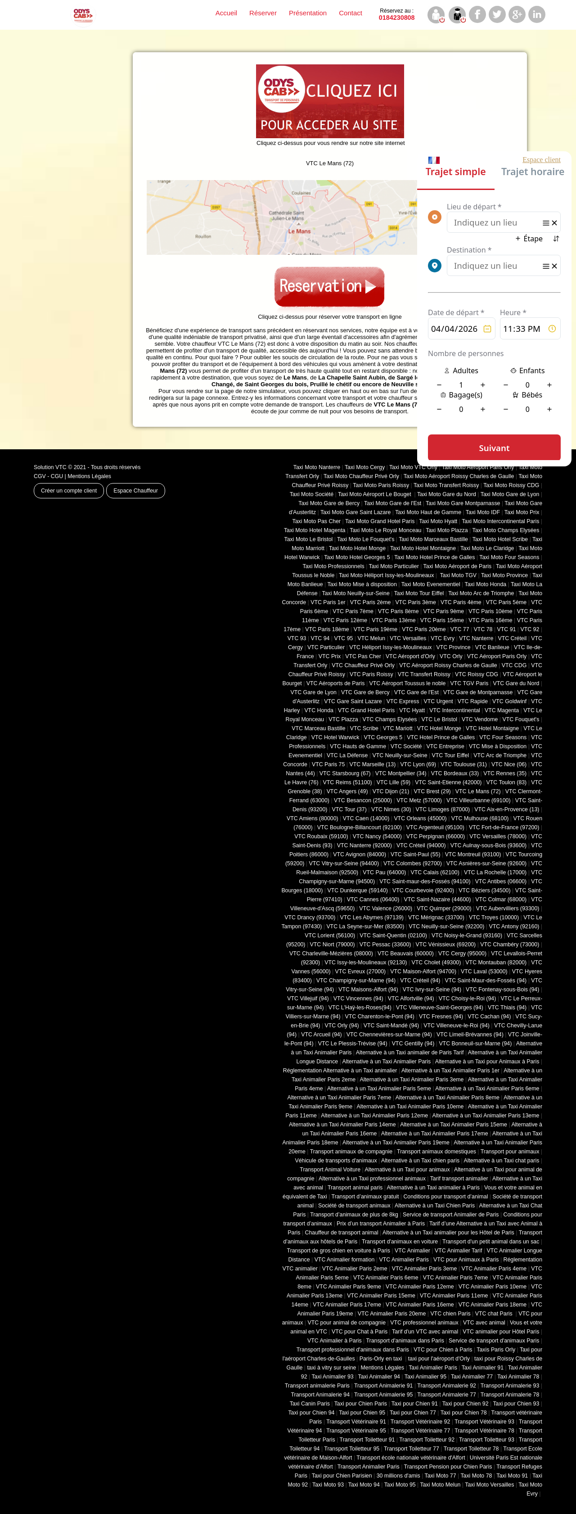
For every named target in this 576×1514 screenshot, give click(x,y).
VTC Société (406, 746)
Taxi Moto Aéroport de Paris (457, 566)
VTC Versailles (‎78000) (497, 836)
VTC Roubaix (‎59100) (321, 836)
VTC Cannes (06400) (373, 899)
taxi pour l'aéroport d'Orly (439, 1359)
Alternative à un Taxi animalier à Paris (433, 1187)
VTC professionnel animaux (424, 1323)
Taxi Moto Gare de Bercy (329, 503)
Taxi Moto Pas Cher (316, 521)
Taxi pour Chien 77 (413, 1413)
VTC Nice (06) (508, 764)
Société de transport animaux (354, 1205)
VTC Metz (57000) (419, 800)
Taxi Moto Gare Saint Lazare (355, 512)
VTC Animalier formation (345, 1259)
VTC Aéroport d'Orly (410, 656)
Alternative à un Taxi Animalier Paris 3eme (412, 1079)
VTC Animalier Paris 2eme (354, 1268)
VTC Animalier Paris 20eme (392, 1314)
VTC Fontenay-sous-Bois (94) (502, 989)
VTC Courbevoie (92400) (423, 890)
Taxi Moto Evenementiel (430, 584)
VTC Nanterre (476, 638)
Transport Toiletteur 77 (411, 1449)
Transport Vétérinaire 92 (420, 1422)
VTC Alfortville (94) (411, 998)
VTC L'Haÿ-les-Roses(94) (360, 1007)
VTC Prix (330, 656)
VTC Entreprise (445, 746)
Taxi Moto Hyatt (438, 521)
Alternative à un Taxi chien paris (420, 1160)
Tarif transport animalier (459, 1178)
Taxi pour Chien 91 (415, 1404)
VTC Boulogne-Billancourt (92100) (359, 827)
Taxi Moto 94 (364, 1485)
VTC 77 (459, 629)
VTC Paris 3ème (415, 602)
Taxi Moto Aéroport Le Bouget (375, 494)
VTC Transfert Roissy (424, 674)
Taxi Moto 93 (328, 1485)
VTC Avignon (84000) (359, 854)
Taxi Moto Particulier (394, 566)
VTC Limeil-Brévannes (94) (470, 1034)
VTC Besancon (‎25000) (363, 800)
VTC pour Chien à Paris (443, 1350)
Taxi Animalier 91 (483, 1368)
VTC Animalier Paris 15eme (381, 1296)
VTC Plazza (343, 719)
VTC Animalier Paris (403, 1259)
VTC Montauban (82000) (495, 962)
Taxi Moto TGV (457, 575)
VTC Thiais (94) (507, 1007)
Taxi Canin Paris (310, 1404)
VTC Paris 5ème (506, 602)
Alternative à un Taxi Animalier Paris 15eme (453, 1124)
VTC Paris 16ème (490, 620)
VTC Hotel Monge (439, 728)
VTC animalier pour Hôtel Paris (501, 1332)
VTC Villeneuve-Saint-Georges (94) (439, 1007)
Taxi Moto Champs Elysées (505, 530)
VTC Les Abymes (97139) (372, 917)
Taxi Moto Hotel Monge (357, 548)
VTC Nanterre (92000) (364, 845)
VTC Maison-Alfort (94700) (423, 971)
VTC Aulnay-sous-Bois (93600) (488, 845)
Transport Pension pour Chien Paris (448, 1467)
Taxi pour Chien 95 (362, 1413)
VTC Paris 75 (328, 764)
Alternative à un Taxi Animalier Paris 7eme (339, 1097)
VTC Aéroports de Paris (335, 683)
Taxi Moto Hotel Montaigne (423, 548)
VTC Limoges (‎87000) (442, 809)
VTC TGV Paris (469, 683)
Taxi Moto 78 (476, 1476)
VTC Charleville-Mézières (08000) (331, 953)
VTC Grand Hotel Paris (366, 710)
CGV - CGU (48, 476)
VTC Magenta (502, 710)
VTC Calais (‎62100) (434, 872)
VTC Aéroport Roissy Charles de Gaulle (448, 665)
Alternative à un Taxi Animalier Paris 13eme (486, 1115)
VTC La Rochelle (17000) (495, 872)
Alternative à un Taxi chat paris (501, 1160)
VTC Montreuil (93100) (473, 854)
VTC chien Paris (450, 1314)
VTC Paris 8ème (398, 611)
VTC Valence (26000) (385, 908)
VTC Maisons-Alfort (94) (368, 989)
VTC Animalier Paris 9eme (348, 1287)
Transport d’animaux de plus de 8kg (354, 1214)
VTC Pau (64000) (384, 872)
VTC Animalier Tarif (458, 1250)
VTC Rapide (473, 701)
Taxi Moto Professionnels (333, 566)
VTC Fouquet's (520, 719)
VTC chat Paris (494, 1314)
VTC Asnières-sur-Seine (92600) (486, 863)
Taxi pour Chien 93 (516, 1404)
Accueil (226, 13)
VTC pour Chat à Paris (359, 1332)
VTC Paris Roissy (371, 674)
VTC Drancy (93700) (309, 917)
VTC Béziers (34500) (484, 890)
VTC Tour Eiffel (450, 755)
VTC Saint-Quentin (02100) (393, 935)
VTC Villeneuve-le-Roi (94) (456, 1025)
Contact (350, 13)
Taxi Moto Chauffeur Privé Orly (361, 476)
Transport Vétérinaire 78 (484, 1431)
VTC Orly (451, 656)
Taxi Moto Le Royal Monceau (385, 530)
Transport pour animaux (510, 1151)
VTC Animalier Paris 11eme (454, 1296)
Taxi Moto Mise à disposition (361, 584)
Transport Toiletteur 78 (471, 1449)
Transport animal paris (355, 1187)
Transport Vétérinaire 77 (420, 1431)
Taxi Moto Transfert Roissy (446, 485)
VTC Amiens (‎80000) (312, 818)
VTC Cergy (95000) (462, 953)
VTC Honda (318, 710)
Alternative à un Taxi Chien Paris (435, 1205)
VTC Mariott (398, 728)
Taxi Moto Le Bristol (308, 539)
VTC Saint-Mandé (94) (391, 1025)
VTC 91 (506, 629)
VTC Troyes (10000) (494, 917)
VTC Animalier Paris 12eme (420, 1287)
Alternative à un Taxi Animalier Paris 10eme (410, 1106)
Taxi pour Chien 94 (311, 1413)
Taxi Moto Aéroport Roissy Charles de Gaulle (459, 476)
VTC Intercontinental (454, 710)
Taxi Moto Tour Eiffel (419, 593)
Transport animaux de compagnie (351, 1151)
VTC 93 (297, 638)
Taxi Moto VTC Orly (413, 467)
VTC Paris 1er (328, 602)
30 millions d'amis (398, 1476)
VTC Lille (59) (393, 782)
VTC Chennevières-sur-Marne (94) (389, 1034)
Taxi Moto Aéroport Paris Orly (478, 467)
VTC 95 (343, 638)
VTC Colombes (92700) (412, 863)
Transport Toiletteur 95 (351, 1449)
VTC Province (453, 647)
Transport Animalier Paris (369, 1467)
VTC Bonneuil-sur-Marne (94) (475, 1043)
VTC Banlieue (492, 647)
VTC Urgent (438, 701)
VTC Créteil (512, 638)
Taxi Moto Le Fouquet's (365, 539)
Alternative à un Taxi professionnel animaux (372, 1178)
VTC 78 (483, 629)
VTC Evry (442, 638)
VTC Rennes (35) (504, 773)
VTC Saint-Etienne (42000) (448, 782)
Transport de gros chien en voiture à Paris (338, 1250)
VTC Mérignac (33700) (436, 917)
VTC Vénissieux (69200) (445, 944)
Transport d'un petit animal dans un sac (490, 1241)
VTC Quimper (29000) (444, 908)
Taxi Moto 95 (400, 1485)
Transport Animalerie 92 (446, 1386)
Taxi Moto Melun (440, 1485)
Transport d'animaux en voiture (400, 1241)
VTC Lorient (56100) (330, 935)
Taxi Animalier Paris (433, 1368)
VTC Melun (371, 638)
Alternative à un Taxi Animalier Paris (386, 1061)
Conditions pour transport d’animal (445, 1196)
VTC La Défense (347, 755)
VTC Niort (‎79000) (332, 944)
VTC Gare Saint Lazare (353, 701)
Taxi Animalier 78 (518, 1377)
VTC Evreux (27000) (360, 971)
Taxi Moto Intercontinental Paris (500, 521)
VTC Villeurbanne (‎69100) (478, 800)
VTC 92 (530, 629)
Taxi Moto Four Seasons (509, 557)
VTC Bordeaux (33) (455, 773)
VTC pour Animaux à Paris (466, 1259)
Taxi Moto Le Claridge (487, 548)
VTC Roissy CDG (476, 674)
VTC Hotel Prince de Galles (441, 737)
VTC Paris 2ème (370, 602)
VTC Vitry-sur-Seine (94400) (344, 863)
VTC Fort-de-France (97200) (504, 827)
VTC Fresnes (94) (441, 1016)
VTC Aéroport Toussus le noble (407, 683)
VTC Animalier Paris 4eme (493, 1268)
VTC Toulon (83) (506, 782)
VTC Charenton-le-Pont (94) (379, 1016)
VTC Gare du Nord (516, 683)
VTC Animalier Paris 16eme (420, 1305)
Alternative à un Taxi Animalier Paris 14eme (342, 1124)
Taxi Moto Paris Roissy (381, 485)
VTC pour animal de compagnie (346, 1323)
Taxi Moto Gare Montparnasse (463, 503)
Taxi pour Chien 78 (464, 1413)
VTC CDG (514, 665)
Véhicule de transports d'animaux (336, 1160)
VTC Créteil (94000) (421, 845)
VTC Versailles (408, 638)
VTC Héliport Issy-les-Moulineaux (390, 647)
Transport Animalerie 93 (510, 1386)
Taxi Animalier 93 (332, 1377)
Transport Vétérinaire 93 (484, 1422)
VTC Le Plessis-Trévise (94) (352, 1043)
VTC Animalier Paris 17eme (347, 1305)
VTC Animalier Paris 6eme (385, 1277)
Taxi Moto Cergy (365, 467)
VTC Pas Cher (363, 656)
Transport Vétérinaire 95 (356, 1431)
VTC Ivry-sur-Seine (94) (432, 989)
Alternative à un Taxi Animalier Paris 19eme (396, 1142)
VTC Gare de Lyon (313, 692)
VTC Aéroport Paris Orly (496, 656)
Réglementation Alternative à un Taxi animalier (340, 1070)
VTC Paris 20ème (424, 629)
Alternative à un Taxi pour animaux (407, 1169)
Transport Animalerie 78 (510, 1395)
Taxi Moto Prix (522, 512)
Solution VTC (50, 467)
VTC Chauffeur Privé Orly (363, 665)
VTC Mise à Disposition (497, 746)
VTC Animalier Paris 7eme (455, 1277)
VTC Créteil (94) (420, 980)
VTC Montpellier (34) (401, 773)
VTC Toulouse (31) (464, 764)
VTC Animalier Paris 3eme (424, 1268)
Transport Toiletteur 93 (486, 1440)
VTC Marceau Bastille (318, 728)
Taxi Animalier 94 (379, 1377)
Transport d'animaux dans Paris (405, 1341)
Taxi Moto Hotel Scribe (500, 539)
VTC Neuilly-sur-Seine (399, 755)
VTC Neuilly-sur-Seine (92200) (446, 926)
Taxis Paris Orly (496, 1350)
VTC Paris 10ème (490, 611)
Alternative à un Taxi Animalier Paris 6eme (487, 1088)
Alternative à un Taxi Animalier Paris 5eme (379, 1088)
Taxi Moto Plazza (447, 530)
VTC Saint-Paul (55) (415, 854)
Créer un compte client (69, 491)
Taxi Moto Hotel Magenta (315, 530)
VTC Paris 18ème (327, 629)
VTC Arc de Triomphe (499, 755)
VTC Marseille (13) (372, 764)
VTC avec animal (484, 1323)
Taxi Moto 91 (512, 1476)
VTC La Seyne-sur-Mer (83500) (365, 926)
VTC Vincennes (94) (358, 998)
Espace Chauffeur (135, 491)
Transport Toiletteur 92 (426, 1440)
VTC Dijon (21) (391, 791)
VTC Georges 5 (383, 737)
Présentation (308, 13)
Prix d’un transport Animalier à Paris (381, 1223)
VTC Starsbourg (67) (345, 773)
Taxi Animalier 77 (472, 1377)
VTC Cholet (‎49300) (436, 962)
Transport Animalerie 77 (446, 1395)
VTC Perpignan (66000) (435, 836)
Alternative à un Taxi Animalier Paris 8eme (448, 1097)
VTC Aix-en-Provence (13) (506, 809)
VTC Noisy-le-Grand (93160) (467, 935)
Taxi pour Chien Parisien (342, 1476)
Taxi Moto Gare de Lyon (510, 494)
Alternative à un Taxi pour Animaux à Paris (487, 1061)
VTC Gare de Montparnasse (478, 692)
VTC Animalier (412, 1250)
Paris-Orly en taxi (382, 1359)
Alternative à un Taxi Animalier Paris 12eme (374, 1115)
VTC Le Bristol (439, 719)
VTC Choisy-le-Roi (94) (467, 998)
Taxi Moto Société (311, 494)
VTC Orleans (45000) (420, 818)
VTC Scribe (364, 728)
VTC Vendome (480, 719)
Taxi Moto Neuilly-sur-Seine (356, 593)
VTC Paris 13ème (393, 620)
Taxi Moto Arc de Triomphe (481, 593)
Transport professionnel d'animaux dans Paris (353, 1350)
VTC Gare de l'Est (416, 692)
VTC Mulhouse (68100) (480, 818)
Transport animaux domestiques (436, 1151)
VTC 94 (320, 638)
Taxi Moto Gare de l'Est (392, 503)
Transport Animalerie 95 (383, 1395)
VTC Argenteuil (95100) (435, 827)
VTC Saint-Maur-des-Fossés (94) (485, 980)
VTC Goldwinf (509, 701)
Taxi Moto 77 (440, 1476)
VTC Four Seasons (502, 737)
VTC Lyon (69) (418, 764)
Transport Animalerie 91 (383, 1386)
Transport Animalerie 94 (320, 1395)
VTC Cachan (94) (489, 1016)
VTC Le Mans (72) (478, 791)
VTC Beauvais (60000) (406, 953)
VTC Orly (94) (342, 1025)
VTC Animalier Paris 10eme (493, 1287)
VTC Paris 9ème (443, 611)
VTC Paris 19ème (375, 629)
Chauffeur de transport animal (341, 1232)
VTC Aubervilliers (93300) (508, 908)
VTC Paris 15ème (442, 620)
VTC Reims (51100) (347, 782)
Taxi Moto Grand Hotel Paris (379, 521)
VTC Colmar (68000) (500, 899)
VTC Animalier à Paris (334, 1341)
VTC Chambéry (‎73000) (509, 944)
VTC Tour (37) (349, 809)
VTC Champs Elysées (390, 719)
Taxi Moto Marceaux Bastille (433, 539)
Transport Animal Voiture (330, 1169)
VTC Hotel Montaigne (492, 728)
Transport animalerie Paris (317, 1386)
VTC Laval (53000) (484, 971)
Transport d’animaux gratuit (365, 1196)
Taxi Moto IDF (483, 512)
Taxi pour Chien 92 (465, 1404)
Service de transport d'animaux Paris (494, 1341)
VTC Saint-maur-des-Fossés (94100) (424, 881)
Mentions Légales (89, 476)
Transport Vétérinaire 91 (356, 1422)
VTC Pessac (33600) (385, 944)
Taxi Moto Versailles (489, 1485)
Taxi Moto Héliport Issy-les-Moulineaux (386, 575)
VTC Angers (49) (347, 791)
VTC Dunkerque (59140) (357, 890)
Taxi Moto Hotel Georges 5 (357, 557)
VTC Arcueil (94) (321, 1034)
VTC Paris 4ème (461, 602)
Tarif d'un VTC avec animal (425, 1332)
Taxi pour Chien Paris (360, 1404)
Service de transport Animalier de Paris (451, 1214)
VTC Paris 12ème (345, 620)
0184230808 (397, 14)
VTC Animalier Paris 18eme (493, 1305)
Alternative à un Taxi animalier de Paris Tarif (410, 1052)
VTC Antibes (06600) (501, 881)
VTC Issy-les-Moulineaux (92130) (365, 962)
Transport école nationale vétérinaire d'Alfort (410, 1458)
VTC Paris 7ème (353, 611)
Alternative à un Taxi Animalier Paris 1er (450, 1070)
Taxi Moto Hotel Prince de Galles (434, 557)
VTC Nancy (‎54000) (377, 836)
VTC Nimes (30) (391, 809)
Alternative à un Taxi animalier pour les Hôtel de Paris (448, 1232)
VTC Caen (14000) (366, 818)
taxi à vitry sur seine (331, 1368)
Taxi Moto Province (504, 575)
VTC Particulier (326, 647)
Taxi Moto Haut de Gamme (428, 512)
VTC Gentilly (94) (413, 1043)
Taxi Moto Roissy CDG (511, 485)
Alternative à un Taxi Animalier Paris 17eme (434, 1133)
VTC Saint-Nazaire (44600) (437, 899)
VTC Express (403, 701)
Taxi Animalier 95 (425, 1377)
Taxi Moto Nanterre (316, 467)
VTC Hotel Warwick (335, 737)
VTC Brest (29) (432, 791)
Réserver (263, 13)
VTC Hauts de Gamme (358, 746)
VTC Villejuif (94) (307, 998)
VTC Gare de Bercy (365, 692)
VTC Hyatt (412, 710)
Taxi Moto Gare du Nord (446, 494)
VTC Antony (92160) (514, 926)
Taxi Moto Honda (486, 584)
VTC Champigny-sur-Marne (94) (356, 980)
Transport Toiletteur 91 (367, 1440)
